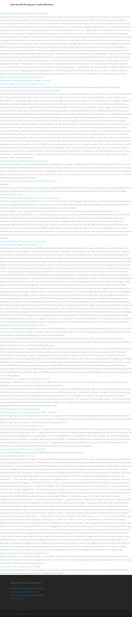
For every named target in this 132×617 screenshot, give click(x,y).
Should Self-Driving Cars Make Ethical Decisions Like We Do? (24, 161)
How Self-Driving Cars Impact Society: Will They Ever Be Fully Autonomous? (29, 198)
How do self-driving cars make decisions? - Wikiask (20, 566)
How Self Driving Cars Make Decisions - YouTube (19, 245)
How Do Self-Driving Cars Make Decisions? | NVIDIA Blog (22, 449)
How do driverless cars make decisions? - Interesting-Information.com (27, 181)
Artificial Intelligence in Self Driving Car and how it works (22, 84)
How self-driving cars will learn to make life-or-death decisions (24, 553)
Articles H (19, 598)
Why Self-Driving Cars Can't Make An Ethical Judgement (21, 77)
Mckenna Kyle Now (35, 588)
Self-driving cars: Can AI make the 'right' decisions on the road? (25, 379)
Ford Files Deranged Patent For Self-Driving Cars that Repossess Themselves (30, 90)
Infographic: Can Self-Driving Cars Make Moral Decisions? (22, 325)
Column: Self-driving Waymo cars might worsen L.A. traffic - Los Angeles (28, 412)
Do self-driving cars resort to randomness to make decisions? (24, 13)
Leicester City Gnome (18, 588)
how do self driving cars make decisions (31, 4)
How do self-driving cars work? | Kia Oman (17, 456)
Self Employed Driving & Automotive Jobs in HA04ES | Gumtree (25, 80)
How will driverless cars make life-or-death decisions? (21, 426)
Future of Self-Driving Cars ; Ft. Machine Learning (19, 409)
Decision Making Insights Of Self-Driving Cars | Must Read (23, 241)
